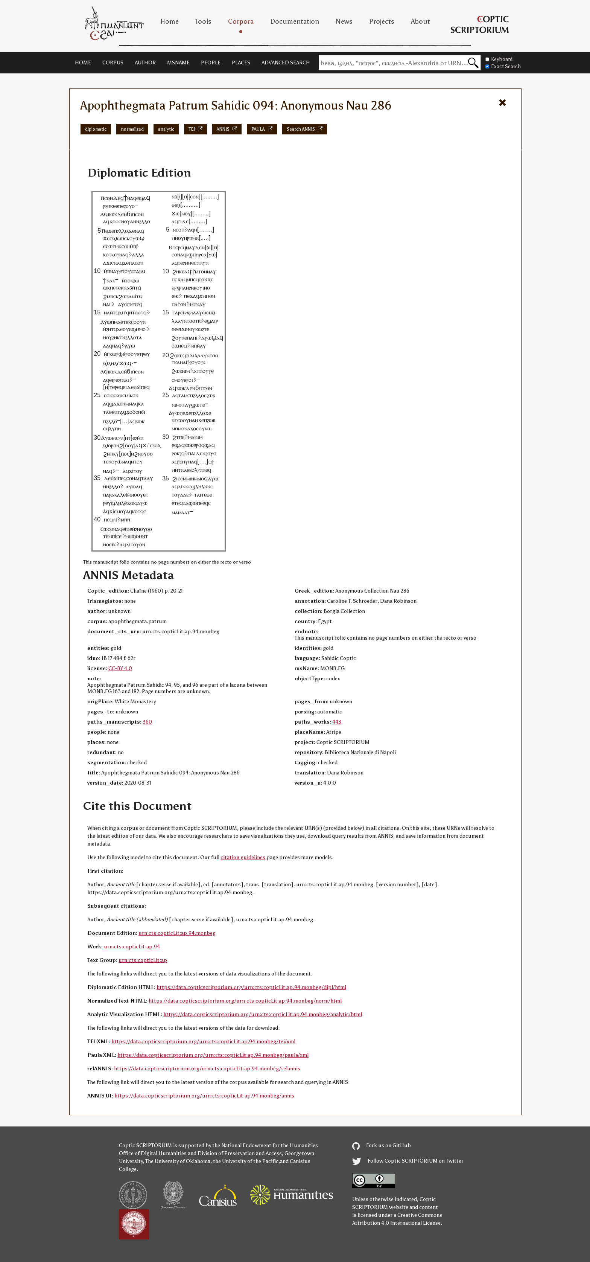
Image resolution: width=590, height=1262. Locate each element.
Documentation (294, 21)
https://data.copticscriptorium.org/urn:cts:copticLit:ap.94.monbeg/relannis (207, 1068)
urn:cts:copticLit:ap (143, 960)
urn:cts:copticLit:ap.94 (132, 946)
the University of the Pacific (245, 1161)
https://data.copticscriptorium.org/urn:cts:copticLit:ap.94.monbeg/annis (204, 1096)
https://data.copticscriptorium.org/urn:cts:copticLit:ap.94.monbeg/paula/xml (213, 1055)
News (344, 21)
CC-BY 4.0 (120, 668)
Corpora (241, 21)
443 (336, 722)
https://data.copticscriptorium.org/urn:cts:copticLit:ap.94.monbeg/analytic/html (262, 1014)
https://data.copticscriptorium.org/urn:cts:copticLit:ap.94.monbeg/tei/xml (203, 1041)
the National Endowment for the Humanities (265, 1145)
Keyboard (498, 59)
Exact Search (503, 66)
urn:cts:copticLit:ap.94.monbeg (177, 933)
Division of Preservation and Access (240, 1153)
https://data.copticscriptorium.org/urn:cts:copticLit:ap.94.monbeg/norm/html (245, 1001)
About (420, 21)
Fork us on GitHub (381, 1145)
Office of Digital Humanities (153, 1153)
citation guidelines (242, 857)
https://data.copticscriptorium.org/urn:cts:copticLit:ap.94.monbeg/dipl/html (251, 987)
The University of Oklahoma (177, 1161)
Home (169, 21)
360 (147, 722)
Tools (203, 21)
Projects (381, 21)
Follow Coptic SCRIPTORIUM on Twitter (408, 1161)
